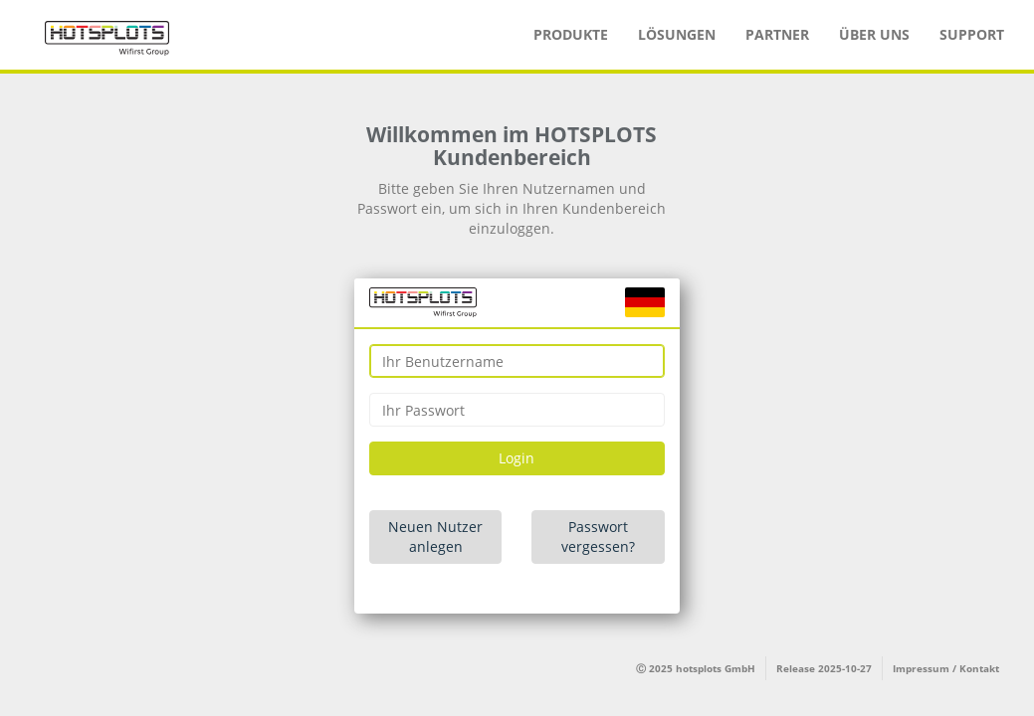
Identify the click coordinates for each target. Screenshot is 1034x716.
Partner (777, 34)
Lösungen (677, 34)
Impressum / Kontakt (946, 668)
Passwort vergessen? (598, 536)
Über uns (874, 34)
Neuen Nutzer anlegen (435, 536)
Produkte (570, 34)
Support (971, 34)
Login (516, 457)
